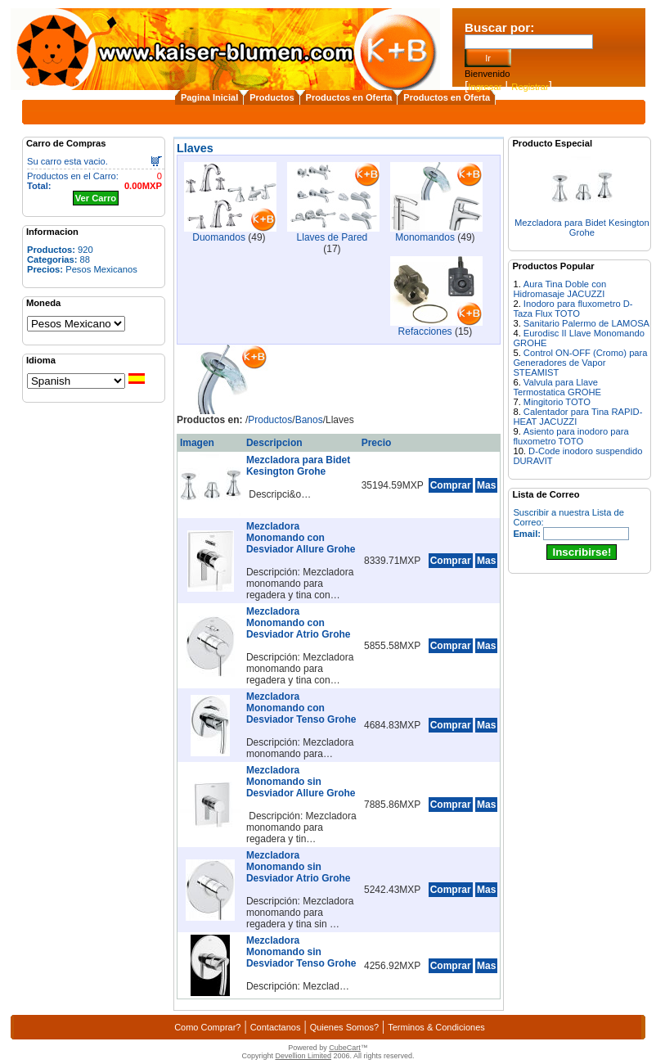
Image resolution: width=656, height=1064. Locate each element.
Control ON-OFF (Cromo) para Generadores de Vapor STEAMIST (580, 362)
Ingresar (484, 87)
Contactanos (275, 1027)
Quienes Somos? (344, 1027)
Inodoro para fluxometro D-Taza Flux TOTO (572, 308)
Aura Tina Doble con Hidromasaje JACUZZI (559, 289)
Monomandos (425, 237)
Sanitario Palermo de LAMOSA (586, 323)
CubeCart (345, 1048)
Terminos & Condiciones (436, 1027)
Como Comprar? (207, 1027)
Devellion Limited (303, 1056)
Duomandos (218, 237)
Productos (271, 97)
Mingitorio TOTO (557, 402)
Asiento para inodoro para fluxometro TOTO (570, 436)
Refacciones (425, 331)
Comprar (450, 485)
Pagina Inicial (209, 97)
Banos (309, 420)
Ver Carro (95, 198)
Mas (486, 485)
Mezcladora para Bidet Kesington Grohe (581, 227)
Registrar (529, 87)
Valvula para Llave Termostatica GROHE (557, 387)
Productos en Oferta (349, 97)
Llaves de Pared (332, 237)
